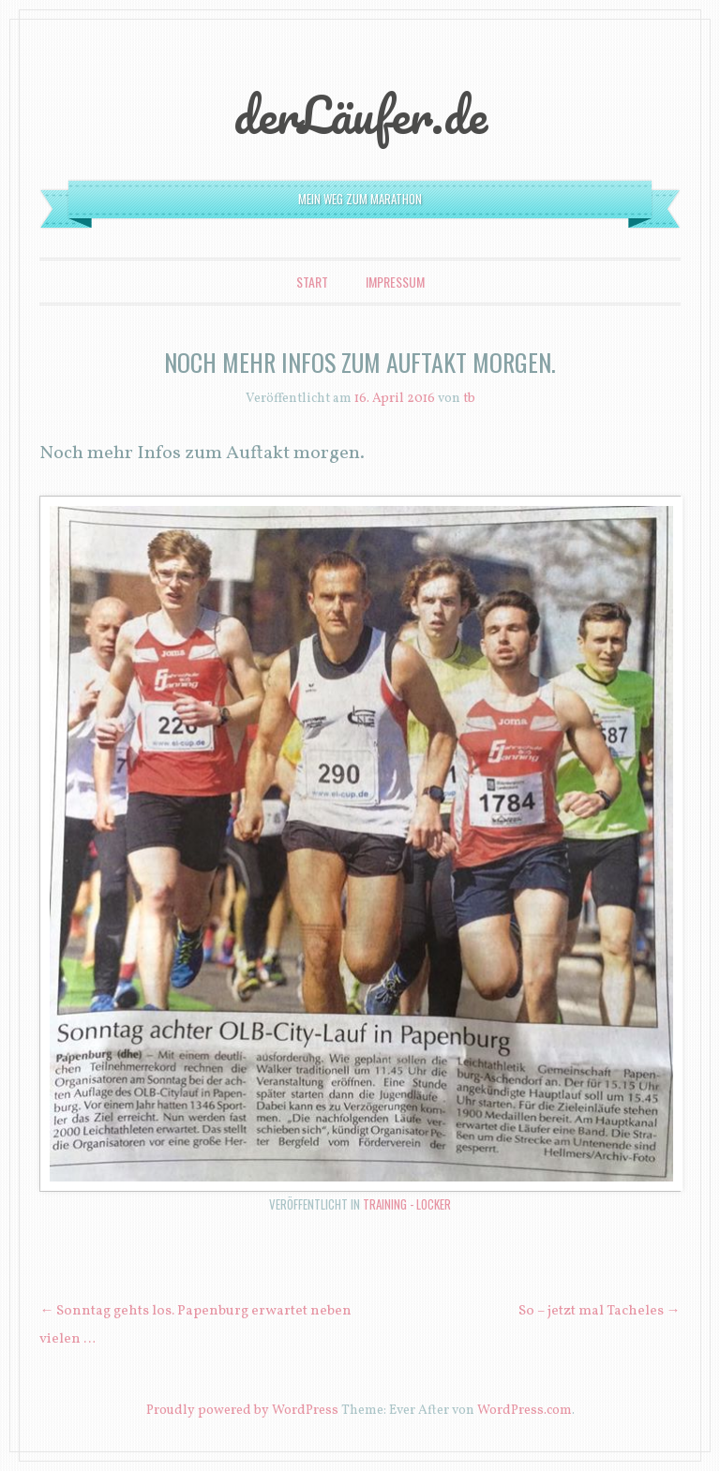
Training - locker (407, 1204)
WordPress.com (524, 1410)
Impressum (395, 281)
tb (469, 399)
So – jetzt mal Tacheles (599, 1311)
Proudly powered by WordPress (242, 1410)
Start (312, 281)
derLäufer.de (360, 114)
